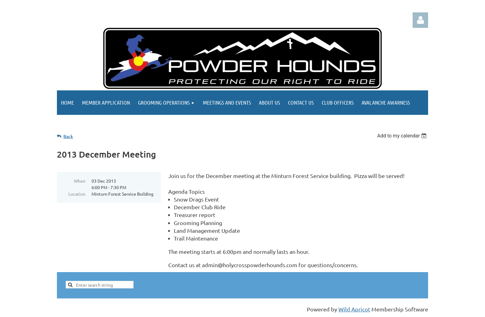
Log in (420, 20)
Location (76, 194)
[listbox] (402, 136)
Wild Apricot (354, 309)
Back (68, 136)
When (79, 181)
